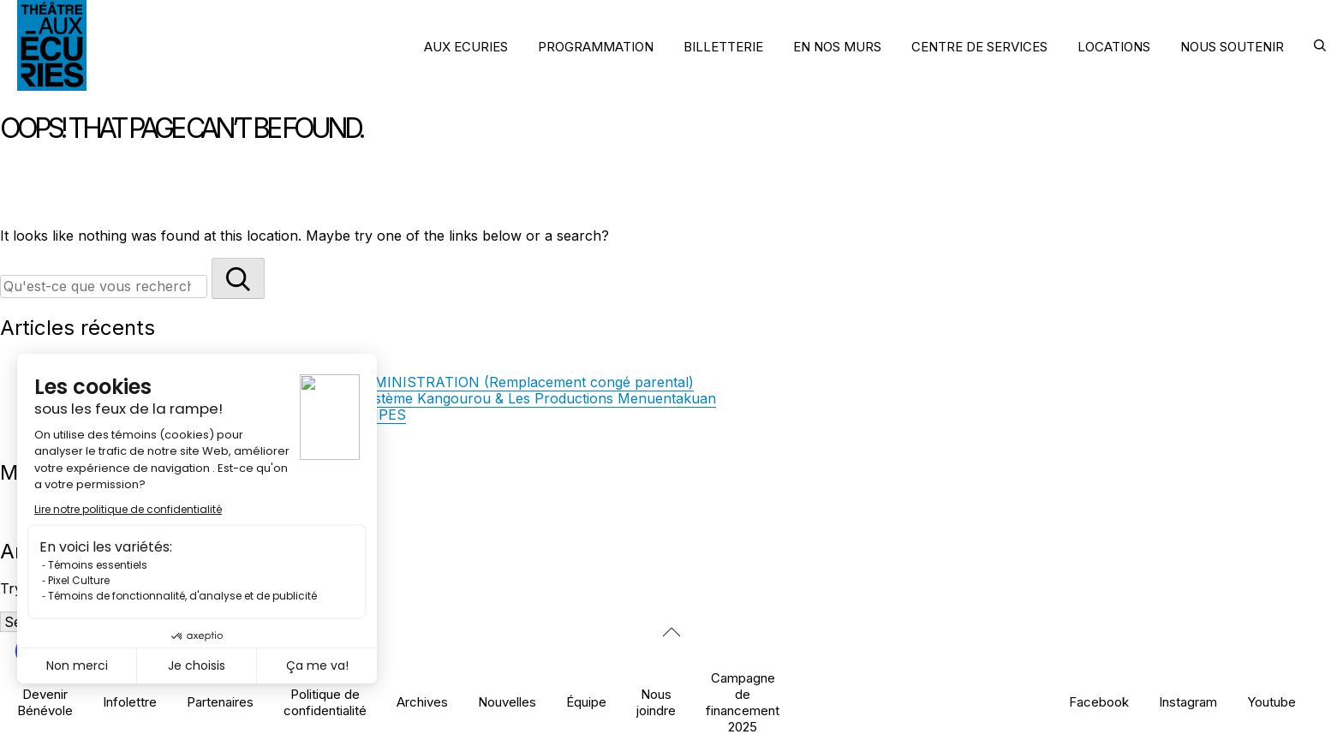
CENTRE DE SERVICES (979, 47)
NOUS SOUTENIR (1232, 47)
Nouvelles (507, 702)
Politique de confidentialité (325, 702)
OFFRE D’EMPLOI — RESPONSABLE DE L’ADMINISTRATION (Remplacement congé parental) (384, 382)
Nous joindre (656, 702)
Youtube (1271, 702)
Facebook (1099, 702)
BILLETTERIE (723, 47)
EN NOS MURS (837, 47)
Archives (422, 702)
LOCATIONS (1113, 47)
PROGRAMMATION (596, 47)
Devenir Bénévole (45, 702)
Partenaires (220, 702)
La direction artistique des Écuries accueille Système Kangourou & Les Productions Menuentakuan (395, 398)
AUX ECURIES (466, 47)
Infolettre (130, 702)
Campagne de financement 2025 (742, 703)
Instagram (1188, 702)
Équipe (586, 702)
